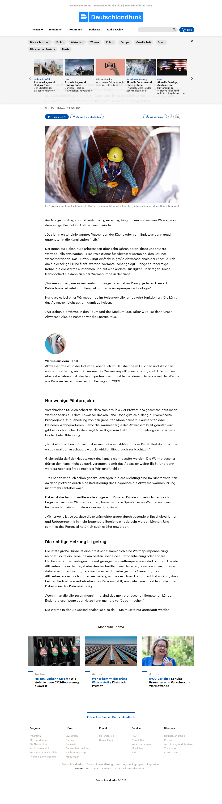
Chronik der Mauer (134, 768)
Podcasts (94, 29)
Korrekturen (171, 752)
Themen (35, 29)
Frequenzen (72, 756)
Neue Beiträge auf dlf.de (43, 752)
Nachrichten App (76, 752)
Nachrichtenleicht (39, 748)
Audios (70, 739)
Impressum (153, 764)
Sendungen (55, 29)
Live (187, 30)
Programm (75, 29)
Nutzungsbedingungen (130, 764)
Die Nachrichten (38, 744)
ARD (87, 768)
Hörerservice (106, 735)
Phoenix (107, 768)
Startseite (33, 41)
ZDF (96, 768)
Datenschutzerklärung (100, 764)
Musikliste (137, 748)
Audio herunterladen (88, 116)
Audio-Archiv (115, 29)
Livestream (72, 735)
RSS (134, 752)
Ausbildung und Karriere (178, 744)
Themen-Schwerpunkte (43, 756)
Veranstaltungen (141, 744)
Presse (168, 739)
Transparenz (171, 748)
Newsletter (138, 739)
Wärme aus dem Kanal (61, 361)
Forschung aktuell (52, 41)
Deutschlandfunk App (78, 748)
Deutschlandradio (80, 5)
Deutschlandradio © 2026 (111, 780)
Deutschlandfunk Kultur (108, 5)
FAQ (134, 735)
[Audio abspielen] (57, 116)
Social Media (106, 739)
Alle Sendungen (38, 739)
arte (117, 768)
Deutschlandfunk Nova (138, 5)
